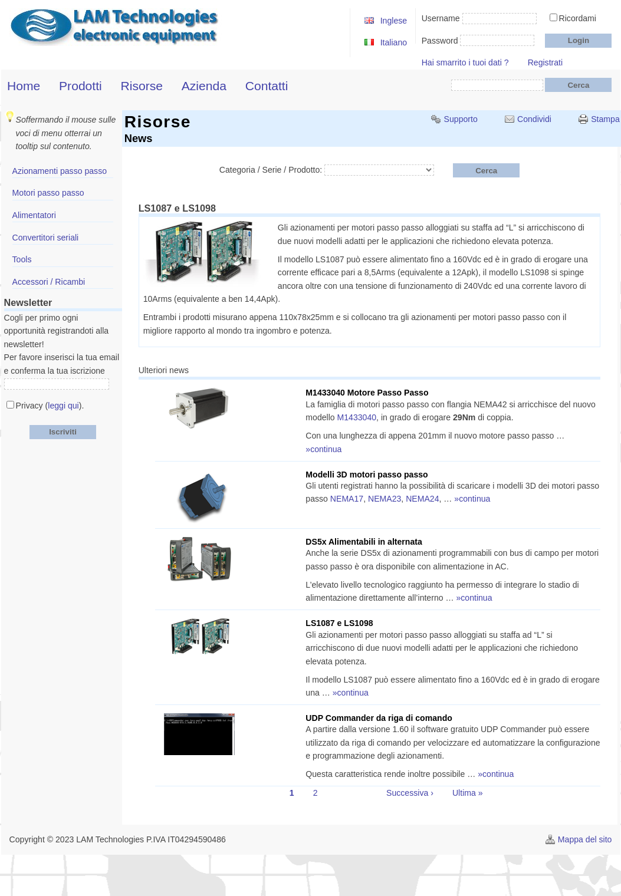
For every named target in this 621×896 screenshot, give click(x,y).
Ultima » (467, 793)
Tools (22, 259)
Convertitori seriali (45, 237)
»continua (323, 449)
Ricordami (577, 18)
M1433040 (357, 417)
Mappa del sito (585, 839)
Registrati (545, 62)
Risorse (141, 86)
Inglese (393, 20)
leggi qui (63, 405)
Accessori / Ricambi (49, 281)
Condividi (534, 119)
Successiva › (409, 793)
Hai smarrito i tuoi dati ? (465, 62)
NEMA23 (384, 498)
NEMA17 (346, 498)
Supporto (461, 119)
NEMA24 (422, 498)
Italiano (393, 42)
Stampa (605, 119)
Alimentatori (34, 215)
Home (23, 86)
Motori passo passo (48, 192)
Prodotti (80, 86)
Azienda (204, 86)
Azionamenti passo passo (59, 171)
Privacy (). (50, 405)
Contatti (266, 86)
